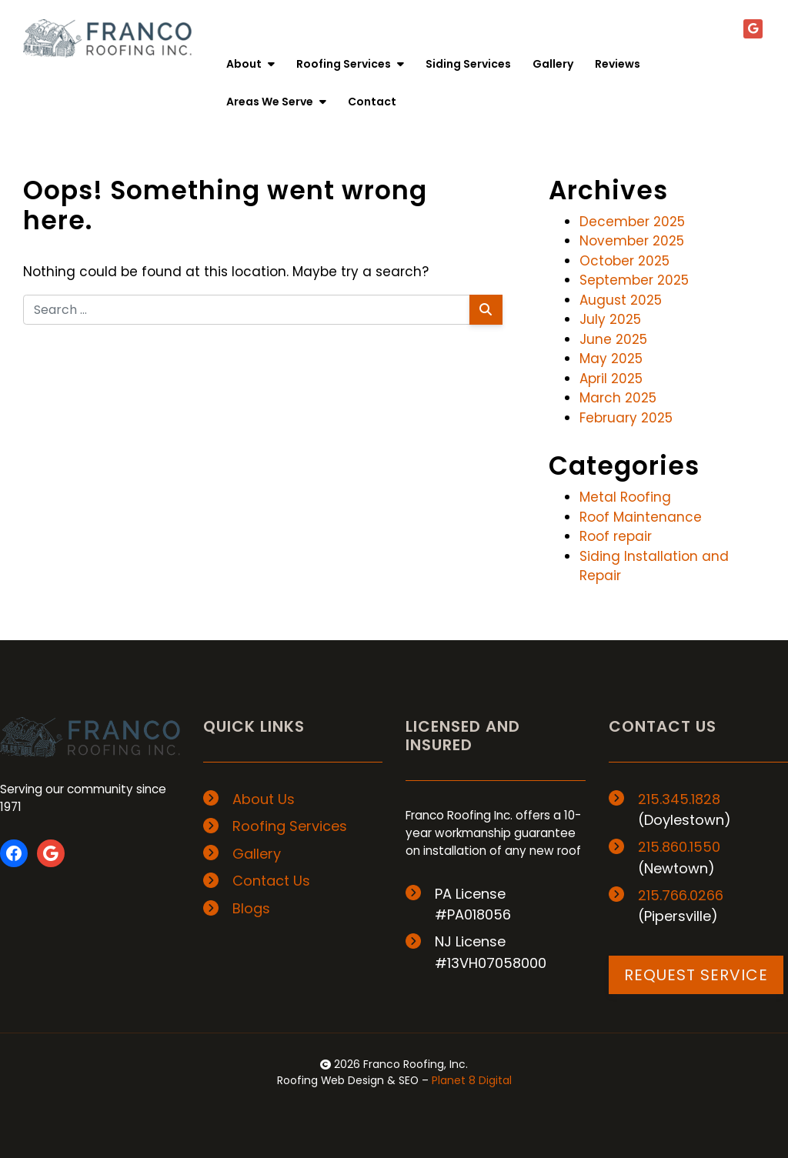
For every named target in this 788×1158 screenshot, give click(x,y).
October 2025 (624, 261)
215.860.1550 (679, 846)
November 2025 (631, 241)
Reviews (617, 64)
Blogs (251, 908)
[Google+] (753, 28)
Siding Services (468, 64)
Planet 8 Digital (472, 1080)
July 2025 (610, 319)
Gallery (553, 64)
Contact (372, 101)
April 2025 (611, 378)
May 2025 (611, 358)
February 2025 (626, 418)
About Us (263, 799)
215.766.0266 (680, 895)
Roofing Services (350, 64)
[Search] (486, 310)
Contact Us (271, 880)
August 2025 (620, 300)
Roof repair (615, 536)
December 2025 (632, 221)
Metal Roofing (625, 497)
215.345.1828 (679, 799)
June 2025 (613, 339)
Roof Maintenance (640, 517)
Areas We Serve (276, 101)
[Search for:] (246, 310)
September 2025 (634, 280)
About (250, 64)
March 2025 (617, 398)
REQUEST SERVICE (696, 975)
